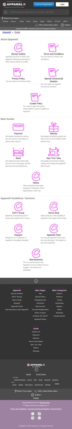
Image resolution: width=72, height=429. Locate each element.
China (15, 384)
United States (41, 374)
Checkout (40, 303)
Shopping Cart (40, 300)
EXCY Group (17, 297)
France (29, 380)
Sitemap (36, 351)
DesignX (17, 303)
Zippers (59, 306)
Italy (35, 380)
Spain (40, 380)
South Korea (39, 384)
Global (28, 374)
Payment (36, 335)
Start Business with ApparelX (16, 310)
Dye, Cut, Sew (36, 345)
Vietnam (48, 384)
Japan (57, 384)
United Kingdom (19, 380)
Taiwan (20, 384)
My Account (40, 306)
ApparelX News (40, 319)
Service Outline (17, 293)
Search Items (40, 297)
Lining (59, 300)
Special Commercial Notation (39, 409)
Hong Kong (29, 384)
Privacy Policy (56, 409)
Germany (55, 380)
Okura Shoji (17, 300)
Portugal (47, 380)
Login (62, 4)
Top (40, 293)
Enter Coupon (40, 313)
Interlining (59, 303)
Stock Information (36, 341)
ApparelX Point (17, 306)
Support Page (44, 403)
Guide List (36, 332)
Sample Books (59, 316)
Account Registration (43, 4)
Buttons (59, 297)
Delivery (36, 338)
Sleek (59, 310)
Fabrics (59, 293)
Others (36, 348)
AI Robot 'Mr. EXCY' (40, 316)
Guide (17, 32)
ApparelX (7, 32)
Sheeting (59, 313)
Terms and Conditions (18, 409)
